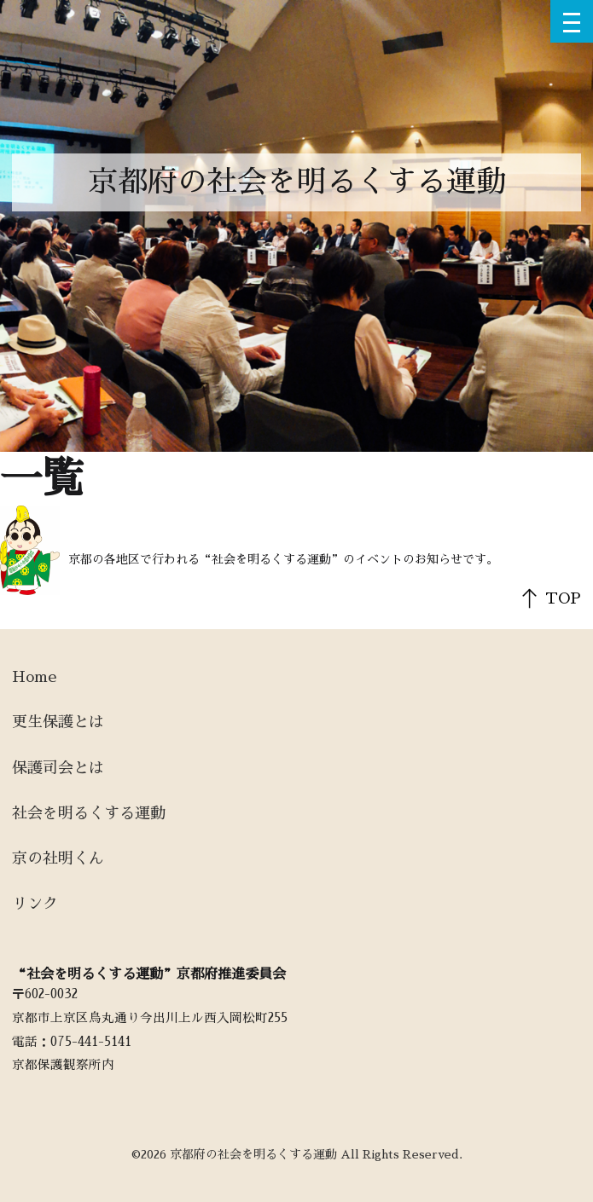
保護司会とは (58, 768)
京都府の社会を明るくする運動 (297, 182)
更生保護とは (58, 722)
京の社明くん (58, 858)
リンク (35, 903)
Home (34, 677)
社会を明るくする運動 (89, 813)
